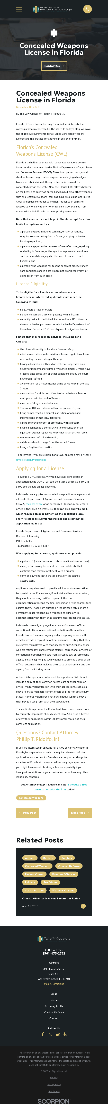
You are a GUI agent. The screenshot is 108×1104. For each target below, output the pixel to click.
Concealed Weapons (31, 797)
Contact (54, 1018)
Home (54, 1000)
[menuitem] (54, 1078)
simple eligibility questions (31, 459)
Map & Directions (54, 983)
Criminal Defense (54, 1012)
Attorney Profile (54, 1006)
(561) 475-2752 (54, 953)
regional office (34, 504)
